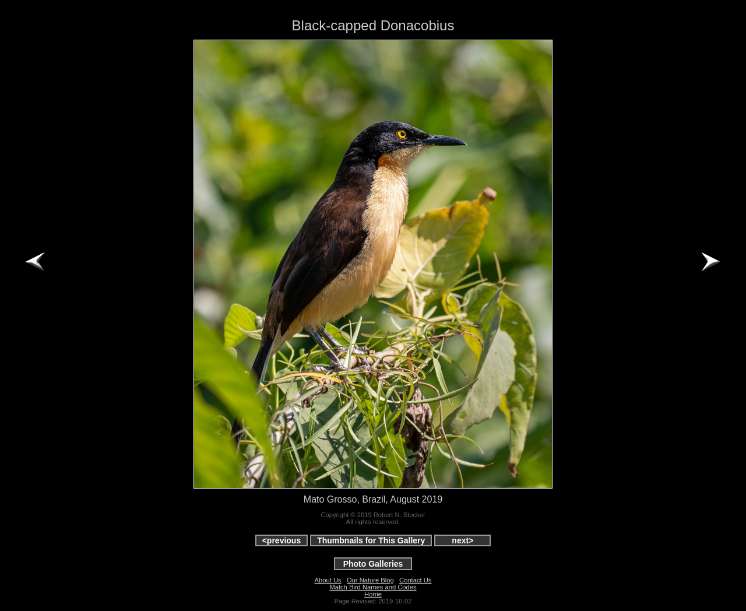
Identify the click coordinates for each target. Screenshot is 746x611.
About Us (328, 580)
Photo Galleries (373, 563)
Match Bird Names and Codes (372, 587)
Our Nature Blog (370, 580)
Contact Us (415, 580)
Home (373, 594)
